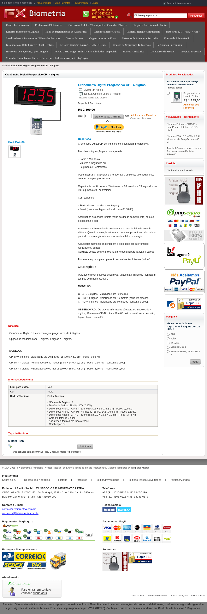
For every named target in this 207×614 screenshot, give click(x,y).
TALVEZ (175, 343)
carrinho (175, 3)
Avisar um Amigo (93, 89)
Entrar (95, 3)
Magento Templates (117, 467)
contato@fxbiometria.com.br (19, 509)
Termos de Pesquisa (157, 595)
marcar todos (174, 87)
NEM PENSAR (178, 347)
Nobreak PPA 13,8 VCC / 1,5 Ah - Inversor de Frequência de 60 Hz (183, 139)
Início (4, 65)
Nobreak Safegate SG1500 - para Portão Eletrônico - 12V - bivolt (182, 127)
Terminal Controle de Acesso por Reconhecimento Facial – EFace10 (184, 151)
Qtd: (80, 115)
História (62, 479)
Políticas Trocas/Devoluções (144, 479)
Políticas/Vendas (180, 479)
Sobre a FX (9, 479)
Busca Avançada (179, 595)
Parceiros (81, 479)
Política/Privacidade (107, 479)
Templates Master (140, 467)
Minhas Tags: (16, 440)
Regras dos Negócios (37, 479)
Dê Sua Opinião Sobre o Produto (102, 93)
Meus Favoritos (62, 3)
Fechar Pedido (81, 3)
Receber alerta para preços (93, 97)
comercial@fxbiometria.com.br (20, 513)
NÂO (173, 338)
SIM (173, 334)
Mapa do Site (137, 595)
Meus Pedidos (44, 3)
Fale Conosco (198, 595)
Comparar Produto (140, 118)
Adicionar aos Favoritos (143, 115)
